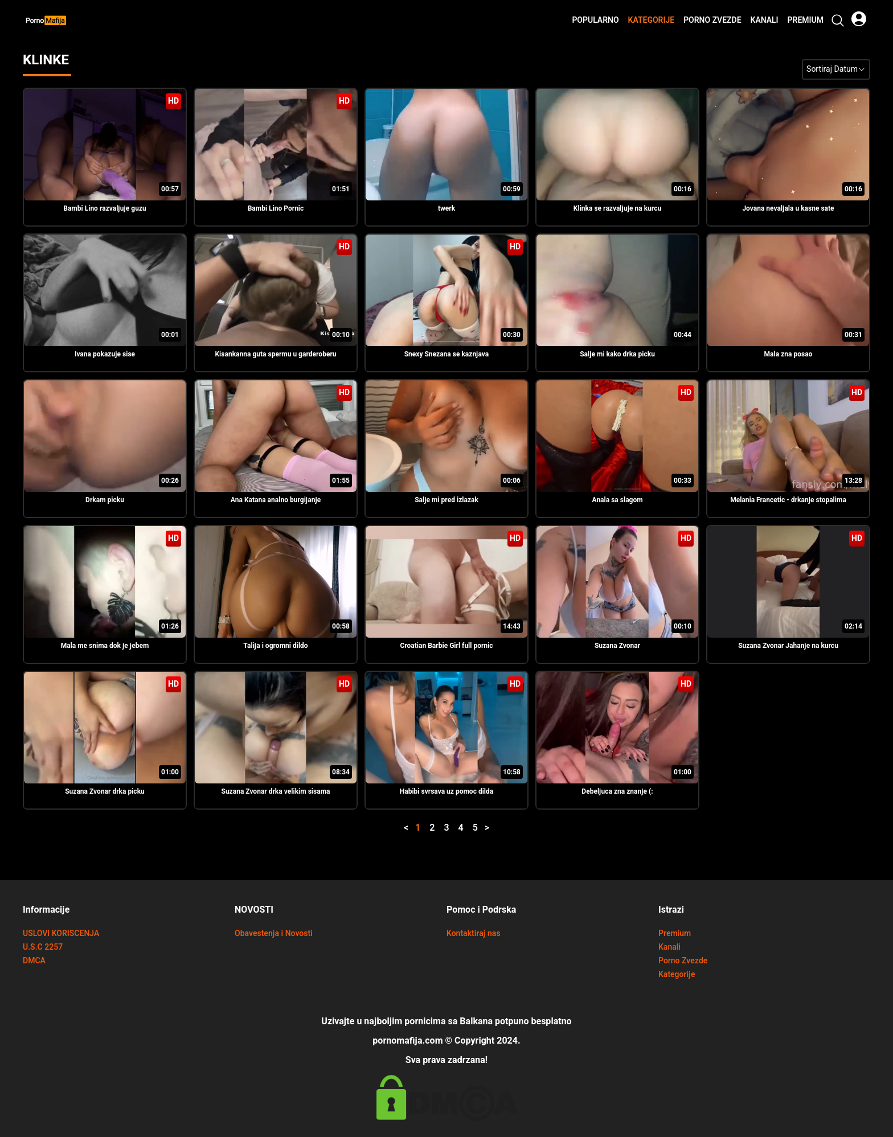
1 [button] (417, 828)
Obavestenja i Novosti (274, 933)
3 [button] (446, 828)
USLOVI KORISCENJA (61, 933)
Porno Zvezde (712, 20)
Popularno (595, 20)
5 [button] (475, 828)
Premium (806, 20)
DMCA (34, 961)
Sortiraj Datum (836, 69)
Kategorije (651, 20)
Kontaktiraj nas (473, 933)
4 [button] (461, 828)
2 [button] (432, 828)
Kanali (765, 20)
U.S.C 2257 (43, 947)
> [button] (487, 828)
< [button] (405, 828)
